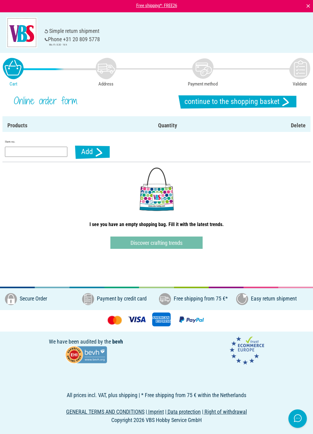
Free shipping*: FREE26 (156, 5)
